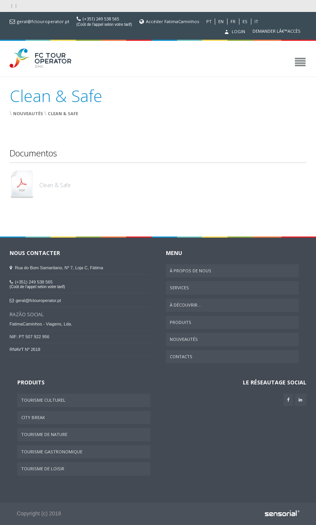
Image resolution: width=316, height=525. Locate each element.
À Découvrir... (185, 305)
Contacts (181, 356)
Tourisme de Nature (44, 434)
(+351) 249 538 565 (101, 19)
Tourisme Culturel (43, 400)
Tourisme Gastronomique (51, 452)
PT (209, 21)
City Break (33, 417)
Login (234, 32)
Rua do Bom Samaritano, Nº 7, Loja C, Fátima (56, 267)
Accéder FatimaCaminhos (172, 21)
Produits (180, 322)
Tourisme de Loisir (42, 468)
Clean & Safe (63, 113)
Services (179, 287)
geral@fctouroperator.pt (43, 21)
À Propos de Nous (190, 270)
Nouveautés (28, 113)
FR (233, 21)
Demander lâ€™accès (276, 31)
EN (221, 21)
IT (256, 21)
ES (244, 21)
